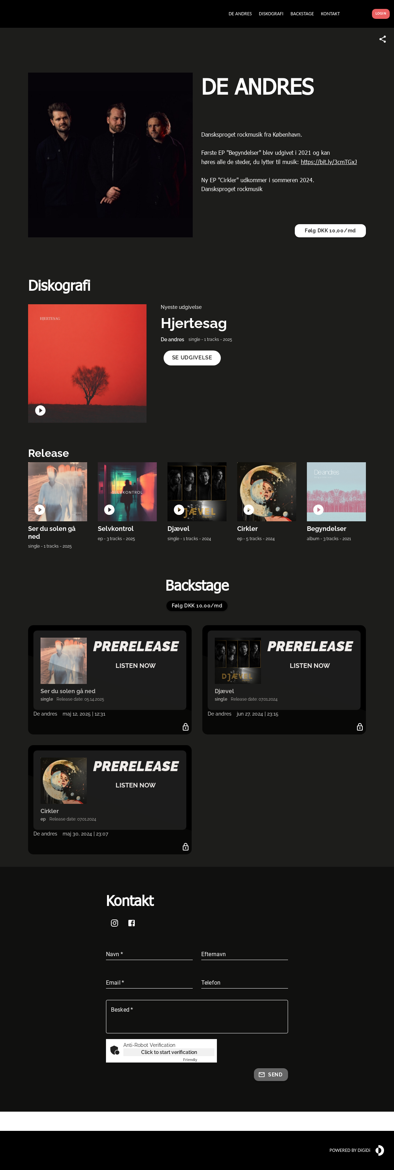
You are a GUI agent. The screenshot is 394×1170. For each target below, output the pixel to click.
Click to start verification (169, 1052)
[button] (192, 358)
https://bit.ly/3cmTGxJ (329, 161)
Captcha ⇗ (198, 1060)
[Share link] (382, 39)
